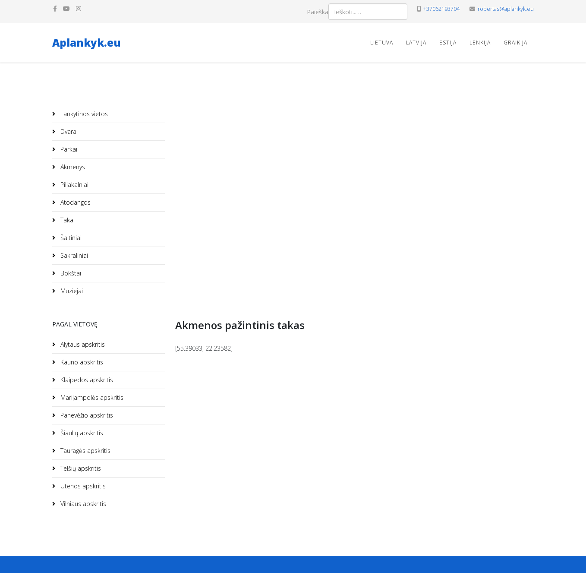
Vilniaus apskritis (82, 504)
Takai (67, 220)
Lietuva (381, 42)
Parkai (68, 149)
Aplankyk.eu (86, 42)
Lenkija (480, 42)
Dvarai (68, 131)
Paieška (317, 12)
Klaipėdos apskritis (86, 380)
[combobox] (367, 11)
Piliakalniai (73, 184)
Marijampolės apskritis (91, 397)
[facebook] (55, 8)
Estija (448, 42)
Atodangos (75, 202)
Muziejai (71, 291)
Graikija (515, 42)
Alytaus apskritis (82, 344)
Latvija (416, 42)
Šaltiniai (70, 238)
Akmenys (72, 167)
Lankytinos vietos (83, 114)
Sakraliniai (73, 255)
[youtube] (66, 8)
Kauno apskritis (81, 362)
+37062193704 (441, 9)
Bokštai (70, 273)
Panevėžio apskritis (86, 415)
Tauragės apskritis (84, 450)
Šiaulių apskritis (81, 433)
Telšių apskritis (80, 468)
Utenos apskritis (82, 486)
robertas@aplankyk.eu (506, 9)
